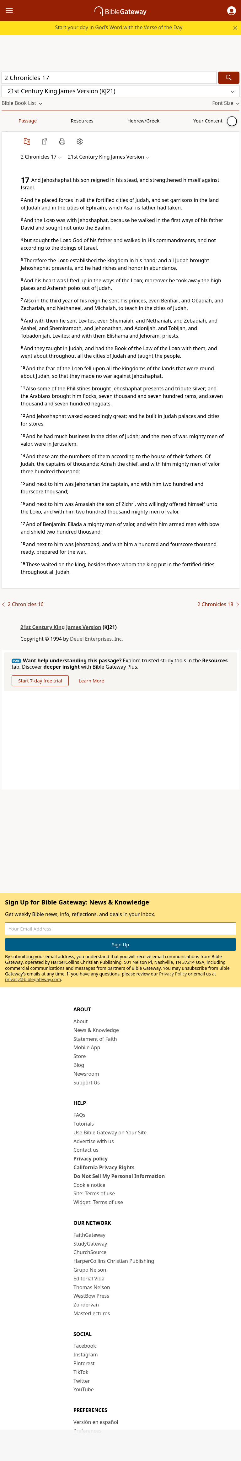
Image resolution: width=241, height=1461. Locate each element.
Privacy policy (90, 1158)
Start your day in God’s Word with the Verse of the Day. (119, 27)
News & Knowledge (96, 1030)
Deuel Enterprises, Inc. (96, 638)
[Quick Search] (109, 78)
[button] (231, 10)
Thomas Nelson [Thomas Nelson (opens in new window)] (91, 1287)
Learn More (91, 680)
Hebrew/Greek (83, 120)
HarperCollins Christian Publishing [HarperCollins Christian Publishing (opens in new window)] (113, 1260)
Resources (46, 120)
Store (79, 1056)
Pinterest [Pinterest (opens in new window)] (83, 1363)
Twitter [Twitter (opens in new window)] (81, 1380)
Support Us (86, 1082)
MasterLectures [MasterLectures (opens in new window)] (91, 1313)
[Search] (228, 78)
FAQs (79, 1114)
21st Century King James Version (60, 627)
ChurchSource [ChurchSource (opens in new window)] (89, 1252)
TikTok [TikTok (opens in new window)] (80, 1372)
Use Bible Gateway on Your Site (110, 1132)
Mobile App (86, 1047)
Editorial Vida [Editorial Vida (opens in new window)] (88, 1278)
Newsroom (86, 1073)
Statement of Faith (95, 1038)
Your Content (124, 120)
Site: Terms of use (94, 1193)
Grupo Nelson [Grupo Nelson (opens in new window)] (89, 1269)
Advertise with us (93, 1141)
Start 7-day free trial (40, 680)
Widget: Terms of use (98, 1202)
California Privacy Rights (104, 1167)
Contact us (86, 1149)
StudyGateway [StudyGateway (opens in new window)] (90, 1243)
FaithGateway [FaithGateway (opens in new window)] (89, 1234)
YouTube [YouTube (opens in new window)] (83, 1389)
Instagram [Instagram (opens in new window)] (85, 1354)
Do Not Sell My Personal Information (119, 1176)
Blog (78, 1065)
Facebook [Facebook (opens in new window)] (84, 1345)
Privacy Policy (173, 974)
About (80, 1021)
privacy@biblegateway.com (33, 979)
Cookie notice (89, 1184)
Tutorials (83, 1123)
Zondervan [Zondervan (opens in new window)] (86, 1304)
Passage (16, 120)
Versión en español (95, 1422)
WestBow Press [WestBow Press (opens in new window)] (91, 1295)
